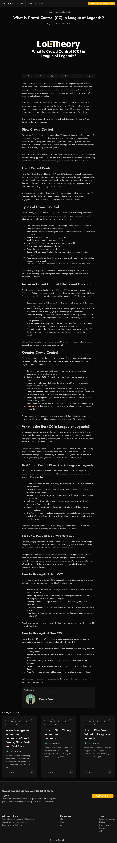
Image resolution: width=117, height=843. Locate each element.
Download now (14, 801)
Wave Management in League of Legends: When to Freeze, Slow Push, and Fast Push (18, 738)
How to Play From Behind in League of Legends (97, 734)
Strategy (50, 12)
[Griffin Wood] (31, 772)
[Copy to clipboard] (77, 76)
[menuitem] (29, 3)
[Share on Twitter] (27, 76)
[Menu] (22, 3)
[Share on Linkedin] (52, 76)
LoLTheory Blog (61, 840)
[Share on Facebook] (40, 76)
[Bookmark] (89, 76)
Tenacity (30, 406)
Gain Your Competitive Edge (101, 3)
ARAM (101, 831)
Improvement (12, 725)
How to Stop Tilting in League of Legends (57, 734)
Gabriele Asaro (46, 698)
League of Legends (63, 12)
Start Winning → (102, 796)
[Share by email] (64, 76)
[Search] (18, 3)
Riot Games (103, 828)
